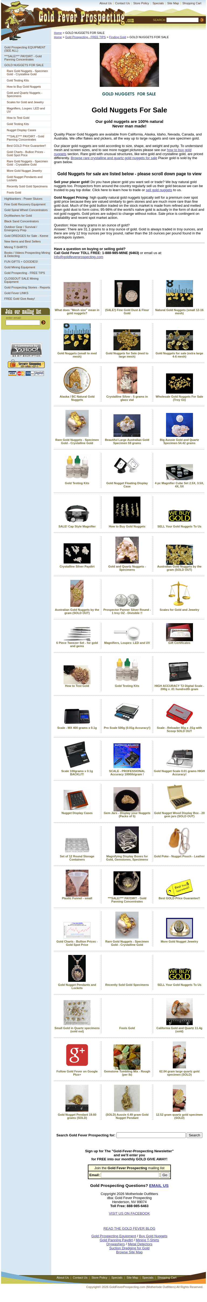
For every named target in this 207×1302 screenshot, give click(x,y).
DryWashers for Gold (18, 215)
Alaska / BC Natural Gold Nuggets (77, 398)
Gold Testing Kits (18, 80)
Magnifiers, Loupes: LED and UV (26, 110)
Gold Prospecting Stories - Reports (27, 287)
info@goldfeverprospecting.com (78, 257)
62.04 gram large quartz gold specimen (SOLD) (179, 1073)
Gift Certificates (179, 642)
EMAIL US (158, 1185)
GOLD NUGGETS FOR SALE (24, 65)
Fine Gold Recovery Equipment (25, 204)
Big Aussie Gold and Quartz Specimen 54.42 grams (179, 441)
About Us (105, 3)
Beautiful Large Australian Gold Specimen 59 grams (127, 441)
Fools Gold (14, 192)
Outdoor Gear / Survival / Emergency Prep (20, 228)
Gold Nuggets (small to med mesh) (77, 355)
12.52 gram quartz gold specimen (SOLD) (179, 1116)
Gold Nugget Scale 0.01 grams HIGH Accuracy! (179, 772)
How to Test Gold (18, 117)
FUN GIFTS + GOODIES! (21, 261)
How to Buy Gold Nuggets (24, 86)
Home (58, 32)
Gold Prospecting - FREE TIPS (24, 272)
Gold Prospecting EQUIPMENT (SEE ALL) (25, 49)
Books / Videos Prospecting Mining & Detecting (27, 254)
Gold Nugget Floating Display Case (127, 484)
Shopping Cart (191, 3)
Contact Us (122, 3)
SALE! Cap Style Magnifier (77, 526)
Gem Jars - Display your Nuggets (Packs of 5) (127, 814)
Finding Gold (117, 37)
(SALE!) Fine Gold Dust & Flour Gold (127, 311)
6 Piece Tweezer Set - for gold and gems (77, 644)
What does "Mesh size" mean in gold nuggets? (77, 311)
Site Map (173, 3)
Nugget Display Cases (21, 130)
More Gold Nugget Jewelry (24, 170)
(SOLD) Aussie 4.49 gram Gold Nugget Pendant (127, 1116)
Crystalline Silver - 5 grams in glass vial (127, 398)
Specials (158, 3)
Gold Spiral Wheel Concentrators (26, 210)
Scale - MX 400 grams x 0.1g (77, 727)
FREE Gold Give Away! (19, 298)
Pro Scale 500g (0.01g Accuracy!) (127, 727)
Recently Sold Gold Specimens (27, 186)
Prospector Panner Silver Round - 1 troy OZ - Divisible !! (127, 611)
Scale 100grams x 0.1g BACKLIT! (77, 772)
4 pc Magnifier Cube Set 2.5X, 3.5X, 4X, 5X (179, 484)
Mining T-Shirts (147, 1240)
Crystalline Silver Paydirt (77, 566)
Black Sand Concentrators (21, 221)
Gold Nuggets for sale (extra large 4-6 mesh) (179, 355)
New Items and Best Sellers (22, 241)
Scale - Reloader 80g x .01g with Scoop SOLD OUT (179, 729)
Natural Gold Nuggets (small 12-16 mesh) (179, 311)
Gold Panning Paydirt (116, 1240)
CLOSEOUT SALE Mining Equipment (21, 280)
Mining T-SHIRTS (15, 247)
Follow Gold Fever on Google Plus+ (77, 1073)
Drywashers (115, 1244)
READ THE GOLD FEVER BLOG (130, 1228)
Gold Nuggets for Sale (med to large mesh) (127, 355)
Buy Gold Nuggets (153, 1236)
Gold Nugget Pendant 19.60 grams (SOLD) (77, 1116)
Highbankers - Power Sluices (23, 198)
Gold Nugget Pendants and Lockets (25, 178)
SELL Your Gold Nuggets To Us (179, 526)
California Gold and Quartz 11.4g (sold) (179, 1029)
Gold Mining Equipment (19, 267)
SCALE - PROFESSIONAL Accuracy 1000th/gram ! (127, 772)
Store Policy (141, 3)
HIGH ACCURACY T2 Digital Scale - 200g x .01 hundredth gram (179, 687)
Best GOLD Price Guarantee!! (26, 145)
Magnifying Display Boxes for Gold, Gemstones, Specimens (127, 858)
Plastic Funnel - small (77, 898)
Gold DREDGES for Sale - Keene (26, 235)
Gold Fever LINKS (16, 293)
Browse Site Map (129, 1252)
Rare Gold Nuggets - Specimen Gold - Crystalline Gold (27, 72)
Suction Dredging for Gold (129, 1248)
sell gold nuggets (159, 190)
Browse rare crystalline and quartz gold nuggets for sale (114, 158)
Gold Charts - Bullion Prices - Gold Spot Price (26, 153)
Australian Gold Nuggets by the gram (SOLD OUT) (179, 568)
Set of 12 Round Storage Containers (77, 858)
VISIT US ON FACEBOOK (129, 1213)
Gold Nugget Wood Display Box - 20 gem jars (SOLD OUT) (179, 814)
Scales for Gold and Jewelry (25, 102)
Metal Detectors (140, 1244)
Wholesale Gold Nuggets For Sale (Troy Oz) (179, 398)
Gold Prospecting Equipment (113, 1236)
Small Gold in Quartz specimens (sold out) (77, 1029)
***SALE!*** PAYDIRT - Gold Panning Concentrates (23, 58)
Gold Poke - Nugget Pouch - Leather (179, 856)
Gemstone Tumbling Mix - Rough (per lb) (127, 1073)
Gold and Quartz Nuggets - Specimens (24, 94)
